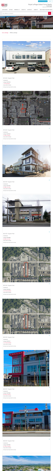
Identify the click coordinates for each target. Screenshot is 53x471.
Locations (43, 449)
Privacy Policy (32, 453)
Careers (31, 450)
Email (8, 457)
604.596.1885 (11, 456)
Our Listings (5, 32)
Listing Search (44, 446)
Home (19, 9)
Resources (28, 9)
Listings (22, 9)
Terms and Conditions (34, 454)
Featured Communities (34, 452)
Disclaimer (43, 453)
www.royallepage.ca (45, 452)
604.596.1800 (12, 455)
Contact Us (32, 449)
